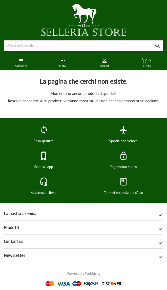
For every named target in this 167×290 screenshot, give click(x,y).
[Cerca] (83, 46)
